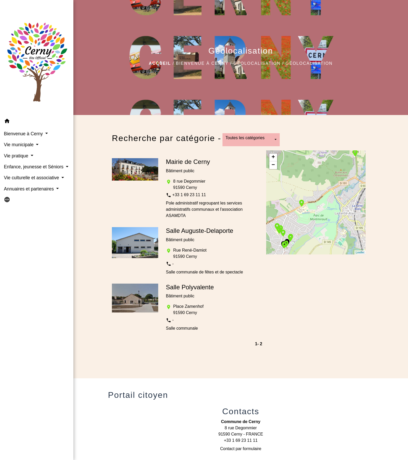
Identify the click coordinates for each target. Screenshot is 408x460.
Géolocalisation (256, 63)
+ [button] (273, 157)
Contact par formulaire (240, 448)
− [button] (273, 165)
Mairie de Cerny (188, 161)
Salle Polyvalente (190, 287)
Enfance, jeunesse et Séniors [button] (34, 166)
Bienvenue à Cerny (202, 63)
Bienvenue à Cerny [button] (24, 133)
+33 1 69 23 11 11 (189, 195)
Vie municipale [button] (19, 144)
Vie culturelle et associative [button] (32, 177)
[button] (36, 122)
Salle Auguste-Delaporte (199, 230)
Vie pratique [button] (16, 155)
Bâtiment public (180, 171)
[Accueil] (36, 58)
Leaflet (360, 252)
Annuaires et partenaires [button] (29, 188)
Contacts (240, 411)
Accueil (160, 63)
